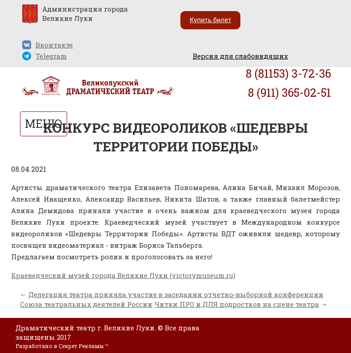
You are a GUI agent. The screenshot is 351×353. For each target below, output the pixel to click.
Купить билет (210, 20)
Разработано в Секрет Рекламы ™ (62, 345)
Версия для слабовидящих (240, 56)
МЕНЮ (43, 123)
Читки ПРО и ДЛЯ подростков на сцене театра (236, 304)
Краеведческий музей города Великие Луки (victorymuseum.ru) (123, 275)
